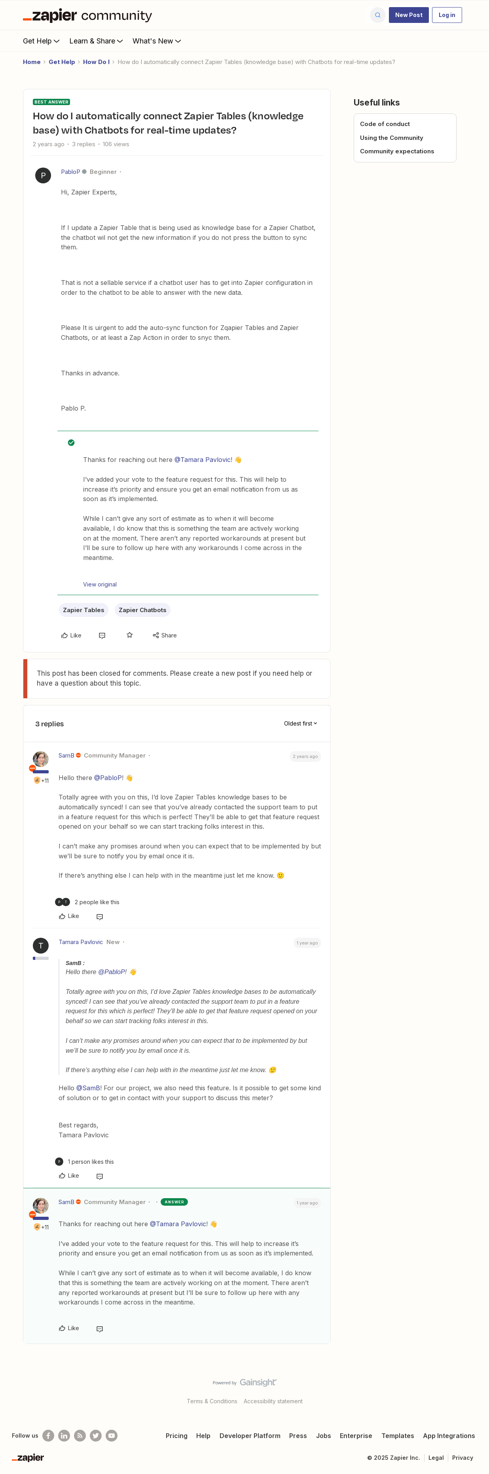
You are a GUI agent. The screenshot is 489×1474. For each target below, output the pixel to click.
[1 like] (84, 1161)
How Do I (96, 62)
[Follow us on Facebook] (48, 1436)
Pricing (177, 1436)
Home (32, 62)
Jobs (323, 1436)
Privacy (462, 1457)
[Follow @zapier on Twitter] (96, 1436)
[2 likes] (87, 902)
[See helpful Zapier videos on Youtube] (112, 1436)
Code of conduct (385, 124)
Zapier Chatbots (143, 610)
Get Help (42, 40)
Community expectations (397, 151)
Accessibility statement (273, 1401)
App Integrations (449, 1436)
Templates (397, 1436)
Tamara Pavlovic (81, 942)
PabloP (70, 171)
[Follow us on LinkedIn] (64, 1436)
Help (203, 1436)
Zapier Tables (83, 610)
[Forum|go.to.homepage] (89, 15)
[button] (409, 15)
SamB (66, 755)
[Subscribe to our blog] (80, 1436)
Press (298, 1436)
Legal (436, 1457)
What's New (158, 40)
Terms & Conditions (212, 1401)
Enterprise (356, 1436)
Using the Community (391, 137)
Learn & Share (97, 40)
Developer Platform (250, 1436)
